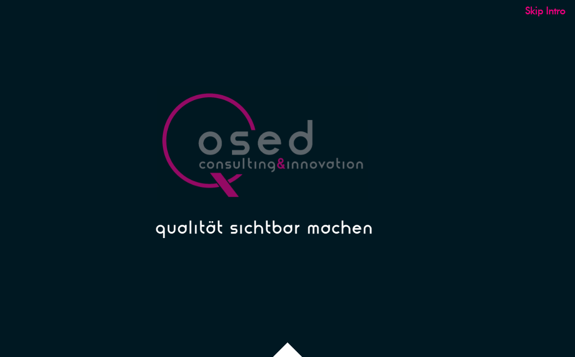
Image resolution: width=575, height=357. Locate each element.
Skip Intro (545, 11)
